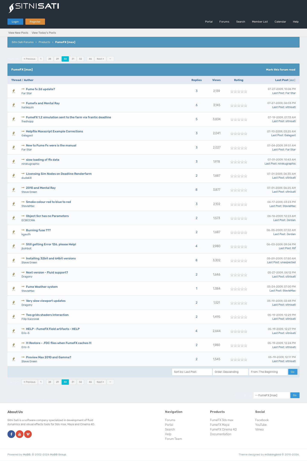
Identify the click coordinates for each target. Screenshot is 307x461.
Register (35, 21)
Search (240, 21)
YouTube (261, 425)
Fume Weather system (42, 287)
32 (80, 59)
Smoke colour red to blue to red (48, 202)
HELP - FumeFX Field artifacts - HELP (53, 329)
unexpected (288, 262)
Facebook (262, 420)
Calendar (280, 21)
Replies (196, 80)
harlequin (28, 107)
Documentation (220, 434)
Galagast (27, 135)
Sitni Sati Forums (23, 42)
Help (296, 21)
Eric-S (25, 333)
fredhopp (27, 121)
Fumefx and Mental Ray (43, 103)
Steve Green (29, 192)
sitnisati (290, 107)
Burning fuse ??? (38, 230)
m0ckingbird (273, 454)
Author (28, 80)
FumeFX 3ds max (221, 420)
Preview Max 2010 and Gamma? (48, 357)
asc (292, 80)
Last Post (281, 80)
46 (90, 59)
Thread (16, 80)
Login (15, 21)
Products (44, 42)
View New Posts (18, 32)
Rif (294, 248)
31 (73, 59)
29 (57, 59)
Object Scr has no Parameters (47, 216)
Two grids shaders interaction (47, 315)
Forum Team (173, 439)
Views (216, 80)
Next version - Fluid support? (47, 272)
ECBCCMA (28, 220)
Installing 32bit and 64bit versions (51, 258)
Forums (224, 21)
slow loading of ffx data (42, 160)
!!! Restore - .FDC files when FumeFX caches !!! (58, 343)
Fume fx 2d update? (40, 89)
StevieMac (28, 206)
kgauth (26, 234)
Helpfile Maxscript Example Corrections (54, 131)
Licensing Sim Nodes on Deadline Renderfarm (59, 174)
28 (49, 59)
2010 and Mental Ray (41, 188)
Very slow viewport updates (45, 301)
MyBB (26, 454)
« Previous (29, 59)
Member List (260, 21)
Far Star (27, 93)
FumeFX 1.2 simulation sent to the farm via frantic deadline (68, 117)
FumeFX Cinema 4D (223, 429)
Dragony (27, 276)
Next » (100, 59)
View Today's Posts (44, 32)
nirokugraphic (30, 163)
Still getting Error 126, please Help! (51, 244)
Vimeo (259, 429)
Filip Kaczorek (30, 319)
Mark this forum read (280, 69)
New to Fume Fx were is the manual (51, 145)
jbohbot (26, 248)
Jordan (291, 220)
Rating (238, 80)
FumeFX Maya (219, 425)
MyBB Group (58, 454)
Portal (209, 21)
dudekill (27, 177)
